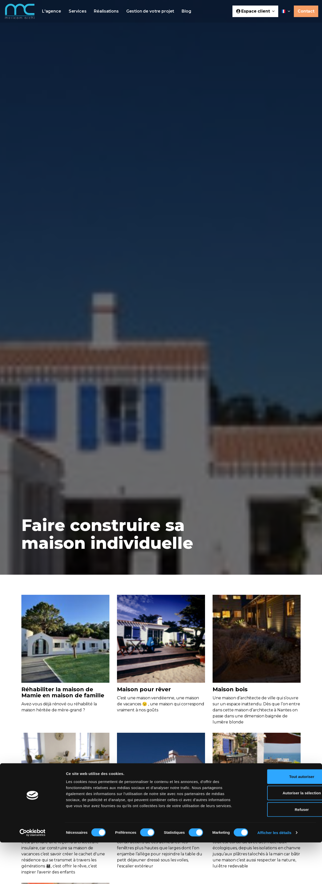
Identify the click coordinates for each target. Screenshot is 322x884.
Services (78, 11)
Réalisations (106, 11)
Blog (186, 11)
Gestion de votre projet (150, 11)
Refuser (280, 851)
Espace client (255, 11)
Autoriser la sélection (280, 834)
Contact (306, 11)
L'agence (51, 11)
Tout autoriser (280, 818)
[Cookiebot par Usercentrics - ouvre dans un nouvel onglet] (33, 874)
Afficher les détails (274, 874)
